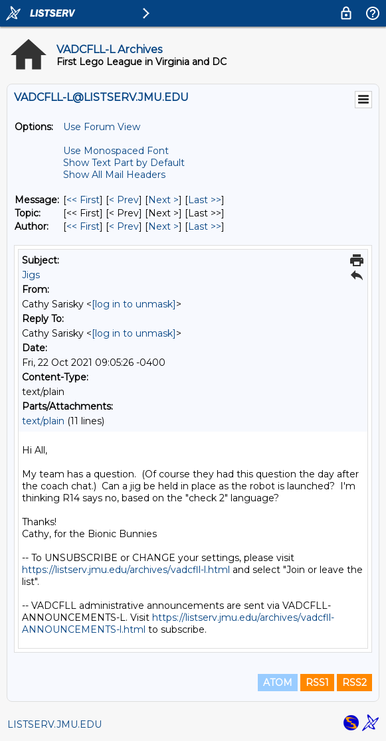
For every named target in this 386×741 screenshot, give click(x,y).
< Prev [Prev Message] (124, 200)
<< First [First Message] (83, 200)
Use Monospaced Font (116, 151)
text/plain (43, 421)
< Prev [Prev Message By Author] (124, 226)
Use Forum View (101, 127)
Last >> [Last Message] (204, 200)
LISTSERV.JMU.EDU (54, 724)
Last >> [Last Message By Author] (204, 226)
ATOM (277, 683)
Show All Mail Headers (114, 175)
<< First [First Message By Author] (83, 226)
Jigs (31, 275)
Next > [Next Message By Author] (163, 226)
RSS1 (317, 683)
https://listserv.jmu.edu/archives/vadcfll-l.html (126, 570)
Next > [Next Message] (163, 200)
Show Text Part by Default (124, 163)
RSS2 (354, 683)
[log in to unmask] (134, 304)
